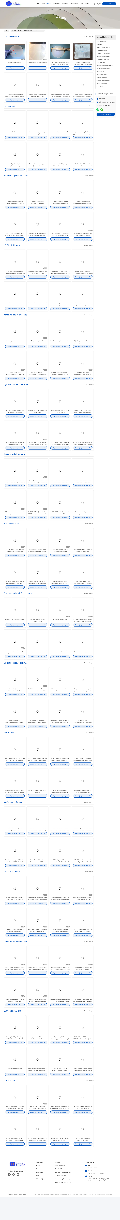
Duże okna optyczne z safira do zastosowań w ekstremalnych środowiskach (60, 207)
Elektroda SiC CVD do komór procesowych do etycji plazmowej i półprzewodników (83, 168)
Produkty (48, 3)
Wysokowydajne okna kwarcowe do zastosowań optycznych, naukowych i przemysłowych (37, 491)
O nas (43, 3)
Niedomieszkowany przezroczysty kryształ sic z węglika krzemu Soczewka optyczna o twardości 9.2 (37, 136)
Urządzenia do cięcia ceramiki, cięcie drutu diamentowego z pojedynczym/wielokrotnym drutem (60, 349)
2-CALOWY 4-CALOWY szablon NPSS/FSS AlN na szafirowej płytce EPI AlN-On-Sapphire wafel (82, 1060)
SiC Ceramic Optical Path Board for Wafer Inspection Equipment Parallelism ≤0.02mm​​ (82, 950)
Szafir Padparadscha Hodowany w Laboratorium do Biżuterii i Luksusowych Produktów (15, 453)
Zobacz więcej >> (89, 36)
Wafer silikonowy (14, 134)
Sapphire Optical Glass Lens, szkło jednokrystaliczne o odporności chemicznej (15, 562)
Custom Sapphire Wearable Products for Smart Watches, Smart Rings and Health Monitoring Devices (37, 562)
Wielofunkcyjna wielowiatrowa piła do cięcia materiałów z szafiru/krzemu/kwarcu (14, 349)
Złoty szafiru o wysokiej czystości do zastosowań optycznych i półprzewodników (82, 562)
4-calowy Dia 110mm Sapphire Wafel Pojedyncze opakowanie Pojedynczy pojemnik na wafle (37, 989)
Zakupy (86, 3)
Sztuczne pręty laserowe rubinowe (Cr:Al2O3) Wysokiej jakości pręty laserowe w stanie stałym (37, 453)
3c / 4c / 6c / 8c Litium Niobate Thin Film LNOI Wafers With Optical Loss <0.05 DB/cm (37, 775)
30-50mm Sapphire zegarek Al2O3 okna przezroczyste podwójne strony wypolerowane (14, 239)
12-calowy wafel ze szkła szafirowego (37, 63)
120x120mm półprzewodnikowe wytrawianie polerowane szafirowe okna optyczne (15, 207)
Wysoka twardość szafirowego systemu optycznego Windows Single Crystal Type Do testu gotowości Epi (14, 97)
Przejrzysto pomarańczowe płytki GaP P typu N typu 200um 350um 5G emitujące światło (14, 1163)
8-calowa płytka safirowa (14, 63)
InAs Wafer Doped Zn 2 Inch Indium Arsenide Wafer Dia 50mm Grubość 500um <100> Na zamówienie (60, 879)
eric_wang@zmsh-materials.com (109, 102)
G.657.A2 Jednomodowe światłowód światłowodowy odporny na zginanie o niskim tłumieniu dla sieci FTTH (14, 491)
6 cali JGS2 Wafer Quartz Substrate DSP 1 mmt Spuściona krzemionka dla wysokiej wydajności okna (37, 524)
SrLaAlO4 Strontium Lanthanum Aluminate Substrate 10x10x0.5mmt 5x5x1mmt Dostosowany (82, 775)
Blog (37, 1199)
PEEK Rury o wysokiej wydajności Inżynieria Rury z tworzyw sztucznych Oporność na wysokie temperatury (82, 1021)
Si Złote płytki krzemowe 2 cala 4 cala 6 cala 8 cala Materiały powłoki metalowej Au (37, 310)
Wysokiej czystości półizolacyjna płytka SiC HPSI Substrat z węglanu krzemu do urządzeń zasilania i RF (82, 136)
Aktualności (65, 3)
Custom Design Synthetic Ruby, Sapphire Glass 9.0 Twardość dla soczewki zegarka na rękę (14, 666)
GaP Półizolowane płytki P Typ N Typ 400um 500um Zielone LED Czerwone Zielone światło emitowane (82, 1131)
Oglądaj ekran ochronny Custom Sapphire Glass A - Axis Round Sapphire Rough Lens (60, 239)
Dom (38, 3)
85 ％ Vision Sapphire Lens (60, 631)
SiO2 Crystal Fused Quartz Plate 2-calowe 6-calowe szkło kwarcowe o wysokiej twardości (60, 491)
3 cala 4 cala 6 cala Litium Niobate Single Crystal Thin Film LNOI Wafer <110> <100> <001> (60, 775)
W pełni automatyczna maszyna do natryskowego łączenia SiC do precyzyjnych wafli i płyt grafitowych (60, 737)
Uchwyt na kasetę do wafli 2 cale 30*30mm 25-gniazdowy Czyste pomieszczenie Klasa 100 (37, 1021)
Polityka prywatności (13, 1218)
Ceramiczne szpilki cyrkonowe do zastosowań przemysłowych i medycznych (15, 950)
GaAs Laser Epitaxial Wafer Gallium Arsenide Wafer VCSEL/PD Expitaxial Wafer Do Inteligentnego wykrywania (60, 1131)
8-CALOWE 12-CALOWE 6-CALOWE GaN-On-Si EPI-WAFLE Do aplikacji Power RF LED (60, 1092)
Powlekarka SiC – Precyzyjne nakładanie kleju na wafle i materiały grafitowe (37, 737)
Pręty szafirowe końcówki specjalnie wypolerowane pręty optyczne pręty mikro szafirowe (82, 453)
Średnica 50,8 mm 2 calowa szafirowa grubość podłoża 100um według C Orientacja (83, 65)
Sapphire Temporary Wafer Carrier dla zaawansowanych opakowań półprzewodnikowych (60, 97)
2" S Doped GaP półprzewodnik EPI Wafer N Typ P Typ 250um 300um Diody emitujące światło (37, 1163)
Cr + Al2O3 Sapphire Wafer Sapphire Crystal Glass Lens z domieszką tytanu (82, 633)
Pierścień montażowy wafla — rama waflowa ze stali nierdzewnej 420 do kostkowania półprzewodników (37, 704)
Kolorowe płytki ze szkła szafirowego (14, 631)
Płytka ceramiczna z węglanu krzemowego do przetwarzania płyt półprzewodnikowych (60, 950)
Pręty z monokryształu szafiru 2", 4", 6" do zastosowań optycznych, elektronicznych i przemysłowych (60, 453)
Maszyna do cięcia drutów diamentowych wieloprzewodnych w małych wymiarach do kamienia (37, 349)
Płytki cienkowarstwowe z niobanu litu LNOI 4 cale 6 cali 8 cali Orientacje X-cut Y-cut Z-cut (15, 775)
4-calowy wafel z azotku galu (14, 1090)
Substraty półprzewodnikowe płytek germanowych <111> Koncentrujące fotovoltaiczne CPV (82, 846)
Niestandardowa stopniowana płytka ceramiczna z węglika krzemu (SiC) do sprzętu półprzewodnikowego (37, 918)
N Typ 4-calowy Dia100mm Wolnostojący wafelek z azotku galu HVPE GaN (60, 1060)
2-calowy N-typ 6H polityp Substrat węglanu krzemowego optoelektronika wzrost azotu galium (15, 168)
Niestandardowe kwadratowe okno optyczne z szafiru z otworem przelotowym (83, 239)
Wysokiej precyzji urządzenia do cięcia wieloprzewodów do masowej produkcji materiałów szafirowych (82, 349)
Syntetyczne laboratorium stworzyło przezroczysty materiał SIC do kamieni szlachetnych (82, 666)
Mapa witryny (22, 1218)
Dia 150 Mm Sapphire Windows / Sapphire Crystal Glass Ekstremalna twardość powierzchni (60, 65)
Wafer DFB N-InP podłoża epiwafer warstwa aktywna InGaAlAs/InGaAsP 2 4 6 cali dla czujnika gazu (82, 879)
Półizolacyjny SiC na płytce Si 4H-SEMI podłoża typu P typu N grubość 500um (82, 310)
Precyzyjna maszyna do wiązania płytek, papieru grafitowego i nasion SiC (82, 704)
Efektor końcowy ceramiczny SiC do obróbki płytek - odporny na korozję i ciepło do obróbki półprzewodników (14, 989)
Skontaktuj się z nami (76, 3)
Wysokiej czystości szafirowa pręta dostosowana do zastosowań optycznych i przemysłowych (15, 420)
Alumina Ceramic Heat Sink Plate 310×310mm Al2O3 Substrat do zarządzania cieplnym (15, 918)
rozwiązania (56, 3)
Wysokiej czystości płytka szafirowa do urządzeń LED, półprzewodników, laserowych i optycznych (82, 97)
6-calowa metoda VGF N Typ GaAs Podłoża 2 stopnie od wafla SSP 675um (15, 1131)
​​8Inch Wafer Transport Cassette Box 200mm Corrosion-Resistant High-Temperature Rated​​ (60, 989)
